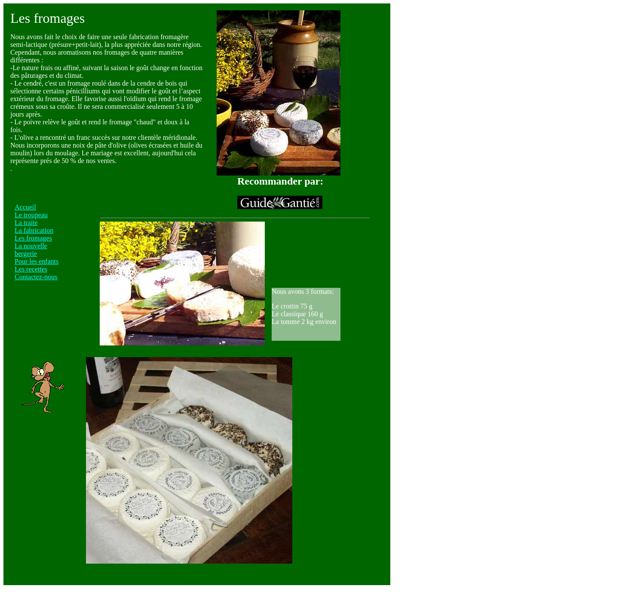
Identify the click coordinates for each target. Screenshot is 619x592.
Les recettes (31, 269)
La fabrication (34, 230)
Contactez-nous (36, 277)
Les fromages (33, 238)
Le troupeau (31, 215)
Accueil (25, 207)
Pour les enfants (36, 261)
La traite (26, 222)
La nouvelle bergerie (31, 249)
